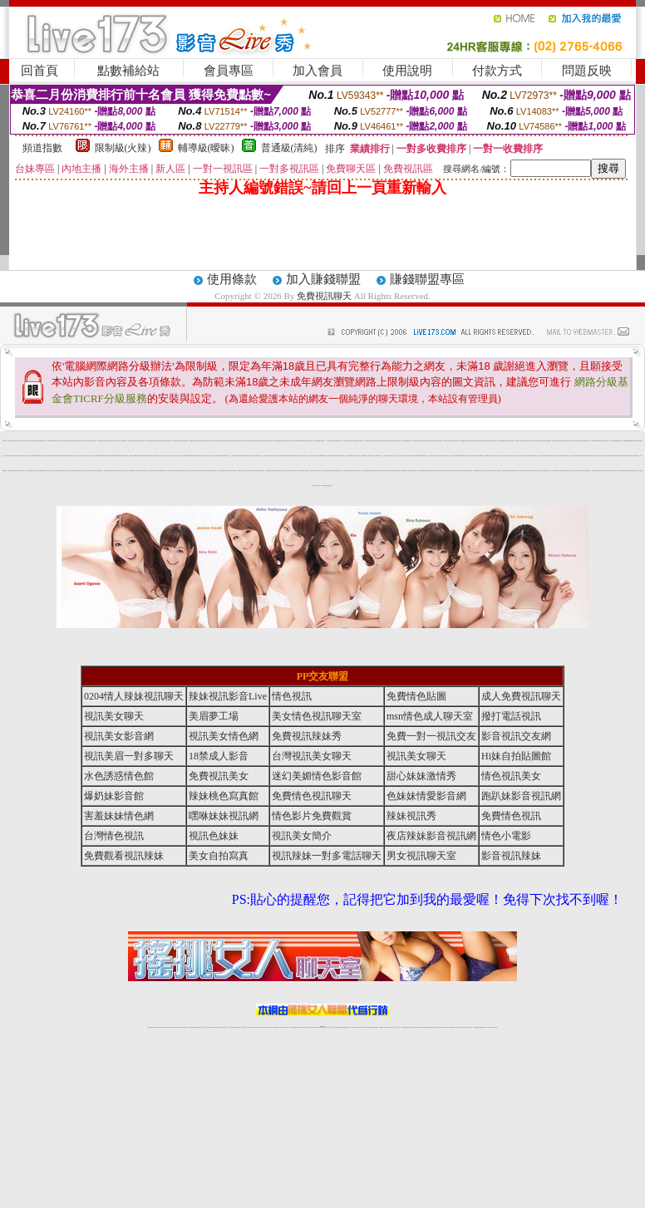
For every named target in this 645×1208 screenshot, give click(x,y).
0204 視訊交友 (540, 470)
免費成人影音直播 (581, 440)
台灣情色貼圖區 (301, 470)
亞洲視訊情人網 (317, 485)
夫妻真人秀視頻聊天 (389, 1027)
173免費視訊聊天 (364, 455)
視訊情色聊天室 (152, 470)
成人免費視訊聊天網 (30, 455)
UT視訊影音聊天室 (235, 440)
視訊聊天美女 (184, 1027)
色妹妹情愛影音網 (501, 440)
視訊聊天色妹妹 (250, 1027)
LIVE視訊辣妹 (161, 1027)
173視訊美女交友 (77, 455)
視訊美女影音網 (242, 440)
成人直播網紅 (315, 1027)
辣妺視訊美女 (495, 1027)
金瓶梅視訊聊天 (80, 470)
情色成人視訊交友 (281, 470)
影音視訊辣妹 (70, 455)
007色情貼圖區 (408, 470)
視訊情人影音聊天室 (508, 440)
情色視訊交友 (469, 1027)
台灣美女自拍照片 (433, 455)
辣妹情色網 (404, 440)
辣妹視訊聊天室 (313, 470)
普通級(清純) (289, 148)
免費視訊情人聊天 (532, 470)
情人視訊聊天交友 (310, 440)
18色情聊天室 (195, 470)
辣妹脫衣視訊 (15, 470)
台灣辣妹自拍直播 (231, 1027)
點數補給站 (128, 70)
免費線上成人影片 (241, 470)
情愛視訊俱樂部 (419, 455)
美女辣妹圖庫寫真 (593, 440)
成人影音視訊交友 (446, 455)
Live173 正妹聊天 (363, 1027)
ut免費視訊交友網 (303, 440)
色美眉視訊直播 (11, 440)
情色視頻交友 (409, 1027)
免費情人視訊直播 (398, 440)
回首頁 (39, 70)
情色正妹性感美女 (587, 470)
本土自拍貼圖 (179, 455)
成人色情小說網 (392, 440)
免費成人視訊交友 (295, 470)
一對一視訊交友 (174, 455)
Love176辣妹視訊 (139, 455)
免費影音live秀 (433, 470)
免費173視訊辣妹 (140, 440)
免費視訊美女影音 (124, 455)
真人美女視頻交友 (396, 1027)
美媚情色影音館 (575, 440)
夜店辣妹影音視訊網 (431, 836)
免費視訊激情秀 (510, 470)
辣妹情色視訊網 (542, 440)
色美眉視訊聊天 (10, 470)
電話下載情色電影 (526, 470)
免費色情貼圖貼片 (350, 470)
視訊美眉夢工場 (268, 470)
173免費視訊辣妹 (106, 440)
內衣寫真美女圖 (93, 470)
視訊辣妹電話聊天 (475, 440)
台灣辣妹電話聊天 (185, 440)
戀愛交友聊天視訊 (385, 470)
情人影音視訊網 (23, 440)
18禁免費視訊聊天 (74, 470)
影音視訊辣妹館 (311, 455)
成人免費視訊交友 (608, 455)
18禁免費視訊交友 (425, 455)
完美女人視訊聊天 (299, 455)
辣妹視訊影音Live (50, 455)
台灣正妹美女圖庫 (553, 470)
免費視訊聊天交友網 (183, 470)
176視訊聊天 (299, 1027)
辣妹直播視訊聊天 (233, 470)
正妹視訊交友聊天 (221, 470)
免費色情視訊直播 (626, 440)
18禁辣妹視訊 (138, 470)
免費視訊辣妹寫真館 (451, 440)
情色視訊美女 (586, 440)
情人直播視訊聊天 (99, 470)
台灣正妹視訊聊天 (21, 470)
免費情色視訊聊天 (606, 440)
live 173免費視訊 (488, 1027)
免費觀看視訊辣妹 (463, 440)
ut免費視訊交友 (265, 440)
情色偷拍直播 (403, 470)
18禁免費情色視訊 (629, 455)
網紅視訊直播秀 (310, 1027)
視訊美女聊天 (373, 440)
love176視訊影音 (124, 440)
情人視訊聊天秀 (415, 440)
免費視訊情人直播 (405, 455)
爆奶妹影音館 (114, 796)
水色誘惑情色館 (561, 440)
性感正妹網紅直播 (341, 1027)
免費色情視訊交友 (385, 440)
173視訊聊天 (179, 440)
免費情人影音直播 (86, 440)
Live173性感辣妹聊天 (291, 455)
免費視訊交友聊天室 (359, 440)
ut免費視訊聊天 (425, 440)
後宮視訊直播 (504, 470)
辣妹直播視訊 (276, 455)
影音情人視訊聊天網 (296, 440)
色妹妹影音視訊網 (330, 455)
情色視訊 (292, 696)
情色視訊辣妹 (174, 440)
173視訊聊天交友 (357, 470)
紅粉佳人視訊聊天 (357, 455)
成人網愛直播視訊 (107, 470)
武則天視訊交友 (392, 455)
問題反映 (587, 70)
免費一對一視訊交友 (515, 440)
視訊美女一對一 (228, 455)
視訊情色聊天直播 (274, 470)
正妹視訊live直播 (109, 455)
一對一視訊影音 (89, 455)
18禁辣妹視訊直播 (191, 455)
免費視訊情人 (535, 455)
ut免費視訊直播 (323, 455)
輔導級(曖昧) (206, 148)
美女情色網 (420, 440)
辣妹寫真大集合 (391, 470)
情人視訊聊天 (67, 470)
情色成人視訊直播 (601, 470)
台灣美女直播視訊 (439, 455)
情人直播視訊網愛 (601, 455)
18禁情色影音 (536, 440)
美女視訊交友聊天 (499, 455)
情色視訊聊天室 (379, 440)
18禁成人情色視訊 (161, 440)
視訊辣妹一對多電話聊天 (327, 856)
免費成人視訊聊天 (555, 440)
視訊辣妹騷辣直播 (377, 470)
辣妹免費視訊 (475, 470)
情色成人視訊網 (334, 440)
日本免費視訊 (445, 440)
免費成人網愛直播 (65, 455)
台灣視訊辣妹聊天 (223, 1027)
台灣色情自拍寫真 (336, 455)
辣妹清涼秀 (271, 455)
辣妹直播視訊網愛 (324, 485)
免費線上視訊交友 (493, 455)
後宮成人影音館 (512, 455)
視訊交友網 (130, 440)
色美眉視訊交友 (473, 455)
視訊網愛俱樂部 (397, 470)
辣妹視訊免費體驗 (621, 470)
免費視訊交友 (190, 470)
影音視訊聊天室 (214, 470)
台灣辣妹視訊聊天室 (210, 1027)
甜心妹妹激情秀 (421, 776)
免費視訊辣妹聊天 (619, 440)
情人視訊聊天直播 (488, 440)
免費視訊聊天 (324, 296)
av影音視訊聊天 (438, 470)
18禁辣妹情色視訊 (492, 470)
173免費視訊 (248, 440)
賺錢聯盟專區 (427, 279)
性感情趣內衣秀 (628, 470)
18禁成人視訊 (408, 440)
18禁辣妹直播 (316, 440)
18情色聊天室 (561, 455)
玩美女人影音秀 (162, 455)
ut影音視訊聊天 (482, 1027)
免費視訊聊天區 (595, 470)
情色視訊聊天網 (277, 440)
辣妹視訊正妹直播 (355, 1027)
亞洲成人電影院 (414, 470)
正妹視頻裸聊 (414, 1027)
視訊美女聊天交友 (319, 470)
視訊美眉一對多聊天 (530, 440)
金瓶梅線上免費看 (132, 455)
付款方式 (497, 70)
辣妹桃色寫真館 (600, 440)
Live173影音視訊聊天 (257, 1027)
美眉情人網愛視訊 (615, 455)
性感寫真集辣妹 (607, 470)
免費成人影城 (246, 455)
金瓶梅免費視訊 (371, 470)
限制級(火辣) (123, 148)
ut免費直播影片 (198, 455)
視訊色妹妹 (521, 470)
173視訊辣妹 (270, 1027)
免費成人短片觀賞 (55, 470)
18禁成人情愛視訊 (479, 455)
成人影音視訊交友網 (248, 470)
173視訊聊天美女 (412, 455)
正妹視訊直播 (304, 1027)
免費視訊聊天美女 (202, 470)
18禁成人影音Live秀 (154, 455)
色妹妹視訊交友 (523, 455)
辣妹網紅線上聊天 (348, 1027)
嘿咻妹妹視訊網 (223, 816)
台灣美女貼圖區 (346, 440)
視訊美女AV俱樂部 (614, 470)
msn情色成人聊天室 (430, 716)
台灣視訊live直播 (50, 440)
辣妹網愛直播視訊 (350, 455)
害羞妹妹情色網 (119, 816)
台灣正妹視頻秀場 (404, 1027)
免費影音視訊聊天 (170, 470)
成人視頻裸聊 (375, 1027)
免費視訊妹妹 (469, 470)
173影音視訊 (147, 440)
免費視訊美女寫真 (339, 470)
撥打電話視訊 (511, 716)
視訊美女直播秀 (634, 470)
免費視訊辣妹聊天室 (199, 440)
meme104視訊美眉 (117, 455)
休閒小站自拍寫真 (560, 470)
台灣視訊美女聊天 (119, 470)
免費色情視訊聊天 (241, 455)
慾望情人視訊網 (283, 440)
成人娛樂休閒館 (235, 455)
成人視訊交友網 (60, 440)
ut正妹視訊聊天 (281, 1027)
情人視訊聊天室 (322, 440)
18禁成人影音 (219, 756)
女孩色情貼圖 (450, 470)
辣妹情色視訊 (515, 470)
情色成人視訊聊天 (22, 455)
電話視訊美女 (216, 455)
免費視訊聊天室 (192, 440)
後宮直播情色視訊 (146, 455)
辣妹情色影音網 (208, 470)
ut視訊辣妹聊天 (265, 1027)
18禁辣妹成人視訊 (371, 455)
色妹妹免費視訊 (294, 1027)
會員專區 (229, 70)
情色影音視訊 (172, 1027)
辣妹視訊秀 (112, 440)
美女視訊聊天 (216, 440)
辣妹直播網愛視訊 (459, 455)
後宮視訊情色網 (254, 440)
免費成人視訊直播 (352, 440)
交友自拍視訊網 (613, 440)
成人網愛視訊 (306, 470)
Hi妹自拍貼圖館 (288, 470)
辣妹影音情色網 (574, 455)
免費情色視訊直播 (163, 470)
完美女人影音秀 (36, 440)
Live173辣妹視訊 (321, 1027)
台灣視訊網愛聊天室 (153, 440)
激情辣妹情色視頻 (421, 1027)
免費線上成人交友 (30, 440)
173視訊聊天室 (287, 1027)
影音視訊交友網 (523, 440)
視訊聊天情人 (480, 470)
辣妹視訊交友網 (83, 455)
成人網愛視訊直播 (463, 470)
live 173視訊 (229, 440)
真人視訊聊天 (34, 470)
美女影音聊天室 (261, 470)
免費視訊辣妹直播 (567, 470)
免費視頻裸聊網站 (370, 1027)
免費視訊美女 (157, 470)
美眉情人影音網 (555, 455)
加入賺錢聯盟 (323, 279)
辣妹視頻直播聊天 (237, 1027)
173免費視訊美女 (546, 470)
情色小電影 (457, 440)
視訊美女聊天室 (206, 440)
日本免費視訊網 (548, 440)
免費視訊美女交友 (567, 455)
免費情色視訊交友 (529, 455)
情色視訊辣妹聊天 (43, 455)
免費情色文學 (305, 455)
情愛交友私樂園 (37, 455)
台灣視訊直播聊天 (476, 1027)
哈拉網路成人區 (227, 470)
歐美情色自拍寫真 (365, 470)
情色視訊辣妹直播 (434, 1027)
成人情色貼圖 (185, 455)
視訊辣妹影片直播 (621, 455)
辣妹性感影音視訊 (439, 440)
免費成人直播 (446, 1027)
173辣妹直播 (335, 1027)
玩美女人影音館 (17, 440)
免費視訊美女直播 (457, 470)
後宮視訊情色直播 (542, 455)
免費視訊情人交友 (432, 440)
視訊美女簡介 (517, 455)
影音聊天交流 (203, 455)
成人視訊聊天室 (100, 440)
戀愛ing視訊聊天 (426, 470)
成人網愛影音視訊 (466, 455)
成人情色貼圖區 (325, 470)
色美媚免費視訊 (487, 455)
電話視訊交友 (211, 440)
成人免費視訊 (485, 470)
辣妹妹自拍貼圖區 (96, 455)
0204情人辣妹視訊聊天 (134, 696)
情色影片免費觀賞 (222, 440)
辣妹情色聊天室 (113, 470)
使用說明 (407, 70)
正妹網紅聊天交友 (329, 1027)
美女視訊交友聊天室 (47, 470)
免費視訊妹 (55, 440)
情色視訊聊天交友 (42, 440)
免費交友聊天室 (67, 440)
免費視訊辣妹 (270, 440)
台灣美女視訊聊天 (144, 470)
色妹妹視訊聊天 (118, 440)
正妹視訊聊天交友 (168, 440)
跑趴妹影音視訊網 (521, 796)
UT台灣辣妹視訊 (168, 455)
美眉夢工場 (214, 716)
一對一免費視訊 (329, 440)
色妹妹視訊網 (259, 440)
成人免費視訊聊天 (367, 440)
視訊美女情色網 (453, 455)
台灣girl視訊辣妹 (452, 1027)
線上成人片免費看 (266, 455)
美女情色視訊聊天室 (8, 455)
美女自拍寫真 (469, 440)
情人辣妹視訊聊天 (58, 455)
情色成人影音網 (445, 470)
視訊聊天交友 (134, 440)
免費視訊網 (345, 470)
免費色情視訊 (494, 440)
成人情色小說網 (317, 455)
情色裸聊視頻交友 (428, 1027)
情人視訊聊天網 (498, 470)
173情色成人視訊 (343, 455)
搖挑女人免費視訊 (548, 455)
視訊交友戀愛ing (40, 470)
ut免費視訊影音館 (586, 455)
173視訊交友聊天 (581, 470)
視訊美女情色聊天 (15, 455)
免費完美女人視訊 (127, 470)
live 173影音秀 (179, 1027)
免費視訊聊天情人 (594, 455)
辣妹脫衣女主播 (29, 470)
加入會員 (317, 70)
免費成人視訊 (339, 440)
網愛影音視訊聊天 (103, 455)
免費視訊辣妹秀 (289, 440)
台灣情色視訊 (79, 440)
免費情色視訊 (132, 470)
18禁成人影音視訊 (258, 455)
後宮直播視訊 (252, 455)
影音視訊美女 (464, 1027)
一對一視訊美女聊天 (385, 455)
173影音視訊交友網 (283, 455)
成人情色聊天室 (177, 470)
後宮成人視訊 (506, 455)
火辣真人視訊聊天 (574, 470)
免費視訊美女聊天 (567, 440)
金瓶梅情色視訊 (196, 1027)
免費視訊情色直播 (222, 455)
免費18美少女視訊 (93, 440)
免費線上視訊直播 (87, 470)
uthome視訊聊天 (633, 440)
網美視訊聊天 (441, 1027)
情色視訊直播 (154, 1027)
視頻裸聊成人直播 (382, 1027)
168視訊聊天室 (482, 440)
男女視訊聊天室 (421, 856)
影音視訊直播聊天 (580, 455)
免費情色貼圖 (416, 696)
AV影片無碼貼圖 (255, 470)
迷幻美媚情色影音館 (317, 776)
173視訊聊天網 (378, 455)
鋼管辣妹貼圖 (420, 470)
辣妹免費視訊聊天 (636, 455)
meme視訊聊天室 (332, 470)
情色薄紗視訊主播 (209, 455)
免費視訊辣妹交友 (61, 470)
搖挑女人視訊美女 (399, 455)
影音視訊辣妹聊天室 (73, 440)
